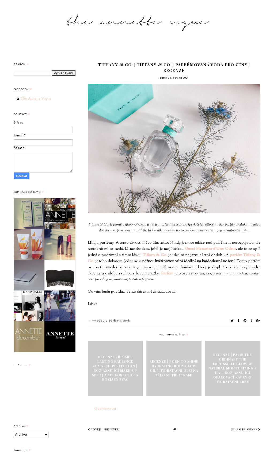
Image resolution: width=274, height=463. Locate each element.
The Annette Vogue (36, 99)
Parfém (167, 273)
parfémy (115, 320)
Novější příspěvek (103, 429)
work (126, 320)
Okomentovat (105, 409)
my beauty (99, 320)
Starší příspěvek (245, 429)
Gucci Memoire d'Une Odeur (210, 249)
